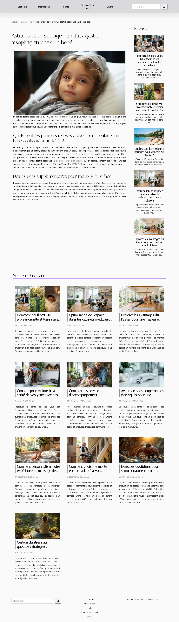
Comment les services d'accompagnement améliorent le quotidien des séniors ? (88, 397)
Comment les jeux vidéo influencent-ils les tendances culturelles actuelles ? (149, 60)
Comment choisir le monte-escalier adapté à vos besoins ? (88, 471)
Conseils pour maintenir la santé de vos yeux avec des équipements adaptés (37, 395)
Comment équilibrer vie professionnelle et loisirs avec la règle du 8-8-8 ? (149, 107)
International (44, 6)
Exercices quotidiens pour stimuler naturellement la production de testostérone (140, 471)
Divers (110, 6)
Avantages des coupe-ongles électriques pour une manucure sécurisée (142, 395)
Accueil (14, 21)
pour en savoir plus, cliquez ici (70, 160)
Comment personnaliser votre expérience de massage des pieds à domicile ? (38, 471)
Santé (66, 6)
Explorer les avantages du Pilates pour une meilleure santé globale (149, 242)
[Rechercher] (146, 6)
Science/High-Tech (88, 6)
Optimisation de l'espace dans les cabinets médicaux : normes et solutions (149, 195)
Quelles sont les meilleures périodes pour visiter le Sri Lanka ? (149, 152)
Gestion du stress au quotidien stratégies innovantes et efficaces (33, 546)
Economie (22, 6)
